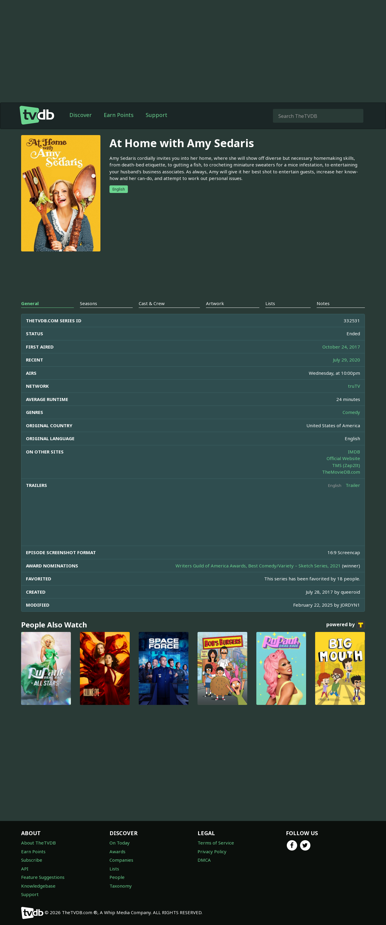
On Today (119, 843)
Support (156, 114)
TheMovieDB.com (341, 472)
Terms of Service (216, 843)
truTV (354, 386)
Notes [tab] (323, 303)
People (117, 877)
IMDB (354, 452)
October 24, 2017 (341, 347)
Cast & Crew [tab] (152, 303)
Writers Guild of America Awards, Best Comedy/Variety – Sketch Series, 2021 (258, 566)
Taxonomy (120, 886)
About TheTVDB (38, 843)
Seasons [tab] (88, 303)
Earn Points (119, 114)
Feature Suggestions (43, 877)
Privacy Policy (212, 851)
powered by (345, 625)
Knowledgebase (38, 886)
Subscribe (31, 860)
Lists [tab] (270, 303)
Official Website (343, 458)
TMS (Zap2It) (346, 465)
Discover (80, 114)
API (24, 869)
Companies (121, 860)
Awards (117, 851)
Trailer (353, 485)
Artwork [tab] (215, 303)
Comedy (351, 412)
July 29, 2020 (346, 360)
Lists (114, 869)
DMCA (204, 860)
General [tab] (30, 303)
